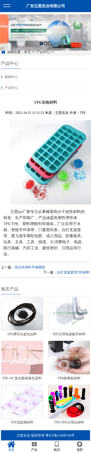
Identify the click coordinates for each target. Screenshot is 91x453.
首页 (11, 446)
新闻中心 (11, 77)
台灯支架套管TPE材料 (73, 272)
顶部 (79, 446)
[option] (45, 34)
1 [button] (41, 45)
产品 (34, 446)
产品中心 (11, 88)
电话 (57, 446)
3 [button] (49, 45)
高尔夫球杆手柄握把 (30, 267)
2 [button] (45, 45)
